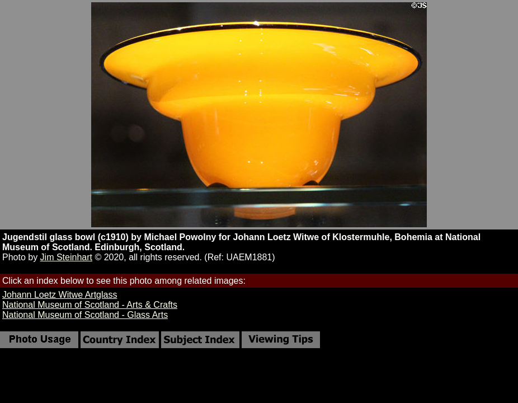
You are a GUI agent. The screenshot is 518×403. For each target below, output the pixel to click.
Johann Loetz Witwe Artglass (59, 294)
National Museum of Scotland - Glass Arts (85, 315)
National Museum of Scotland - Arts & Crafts (89, 305)
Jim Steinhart (66, 257)
